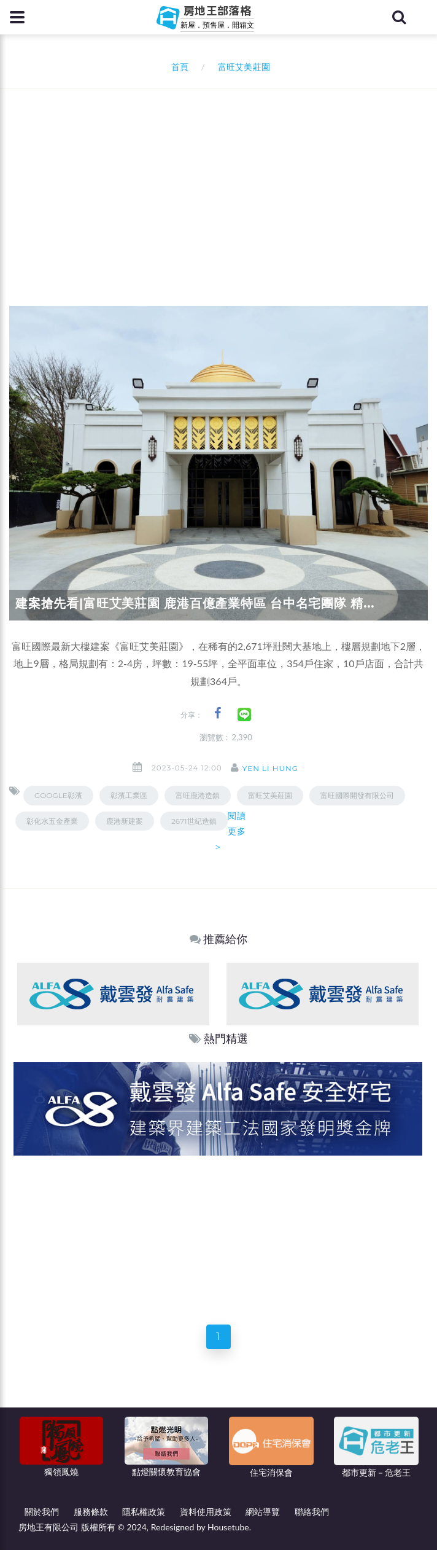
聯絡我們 (312, 1511)
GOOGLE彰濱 (58, 795)
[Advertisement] (223, 181)
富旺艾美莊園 (270, 795)
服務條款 (91, 1511)
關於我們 (42, 1511)
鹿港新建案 (124, 821)
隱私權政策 (143, 1511)
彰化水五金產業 (52, 821)
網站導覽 (263, 1511)
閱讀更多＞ (230, 831)
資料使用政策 (205, 1511)
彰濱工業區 (128, 795)
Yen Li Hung (270, 768)
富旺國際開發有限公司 (357, 795)
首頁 (177, 66)
